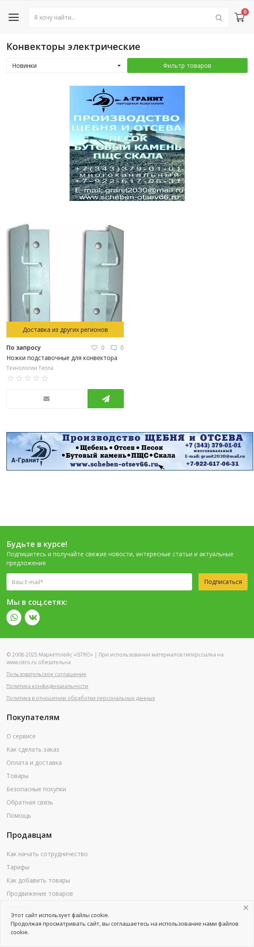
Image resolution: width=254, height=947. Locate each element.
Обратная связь (29, 802)
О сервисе (21, 736)
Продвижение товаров (39, 893)
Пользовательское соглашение (46, 674)
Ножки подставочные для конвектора (61, 358)
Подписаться (223, 582)
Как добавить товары (38, 880)
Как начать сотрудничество (47, 854)
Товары (17, 776)
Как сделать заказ (32, 749)
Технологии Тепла (29, 368)
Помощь (18, 815)
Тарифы (17, 867)
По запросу (23, 347)
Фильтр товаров (187, 65)
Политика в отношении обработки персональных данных (80, 698)
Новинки (24, 65)
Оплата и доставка (34, 762)
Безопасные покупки (36, 789)
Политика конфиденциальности (47, 686)
